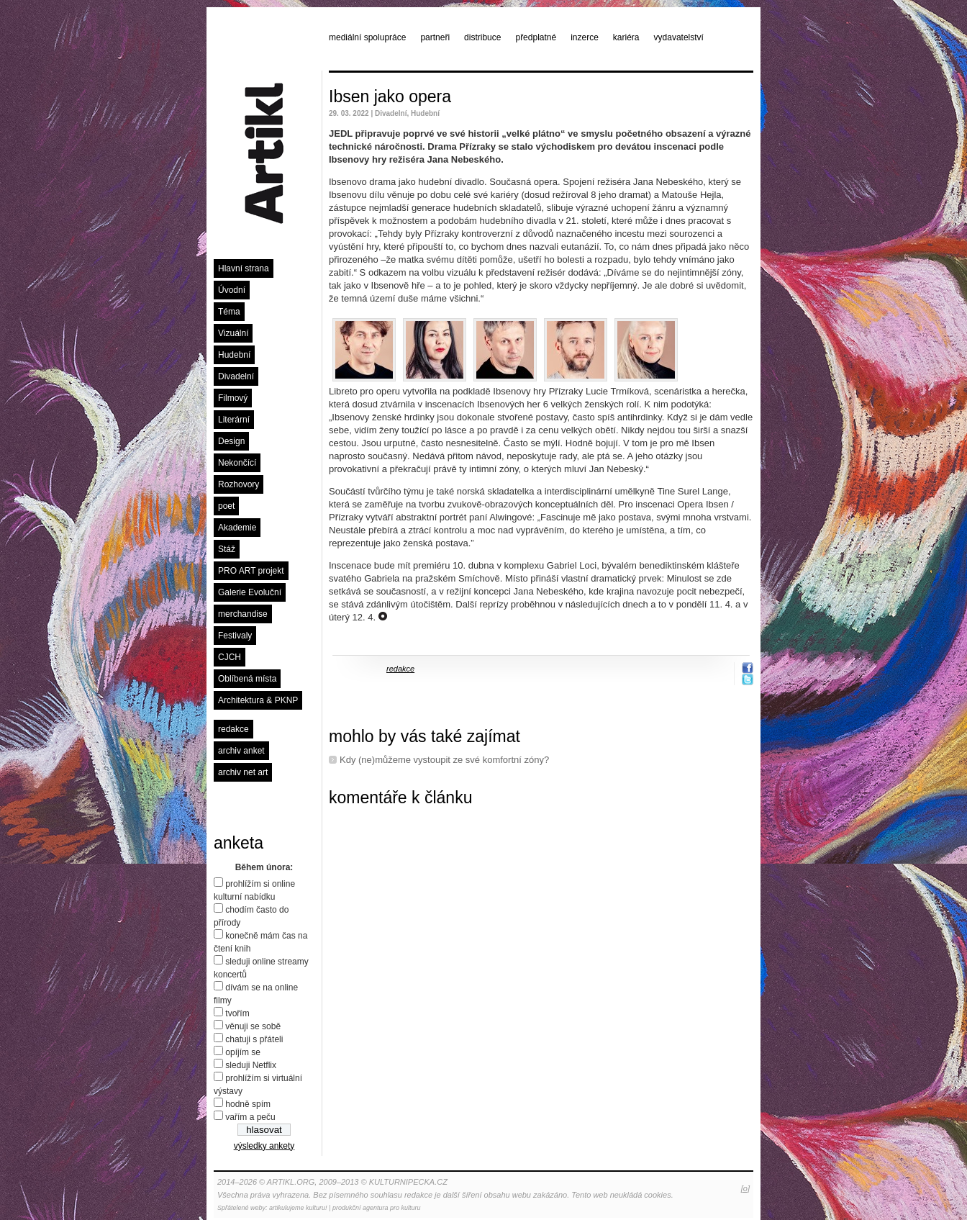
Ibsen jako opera (390, 96)
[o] (745, 1188)
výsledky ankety (264, 1146)
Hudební (234, 355)
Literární (234, 420)
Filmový (233, 398)
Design (231, 441)
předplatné (535, 37)
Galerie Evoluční (249, 592)
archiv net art (243, 772)
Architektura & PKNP (258, 700)
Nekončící (237, 463)
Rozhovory (238, 484)
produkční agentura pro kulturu (376, 1207)
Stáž (226, 549)
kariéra (626, 37)
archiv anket (241, 751)
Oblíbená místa (247, 679)
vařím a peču (250, 1117)
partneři (435, 37)
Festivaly (235, 636)
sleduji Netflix (250, 1065)
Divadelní (236, 376)
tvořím (237, 1013)
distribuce (482, 37)
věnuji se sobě (253, 1026)
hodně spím (248, 1104)
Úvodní (231, 290)
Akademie (237, 528)
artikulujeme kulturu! (298, 1207)
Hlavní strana (243, 268)
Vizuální (233, 333)
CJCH (229, 657)
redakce (233, 729)
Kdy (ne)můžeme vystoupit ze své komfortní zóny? (444, 759)
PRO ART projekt (251, 571)
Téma (229, 312)
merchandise (243, 614)
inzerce (585, 37)
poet (226, 506)
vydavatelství (679, 37)
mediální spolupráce (367, 37)
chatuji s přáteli (254, 1039)
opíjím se (242, 1052)
